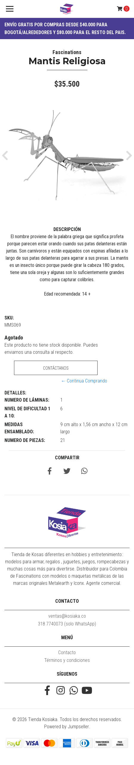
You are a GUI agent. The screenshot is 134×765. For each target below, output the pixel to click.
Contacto (67, 652)
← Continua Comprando (84, 381)
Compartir (67, 457)
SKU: (9, 318)
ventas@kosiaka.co (67, 616)
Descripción (67, 229)
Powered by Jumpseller (66, 726)
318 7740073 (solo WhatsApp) (67, 624)
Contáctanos (56, 368)
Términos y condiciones (67, 660)
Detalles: (15, 393)
